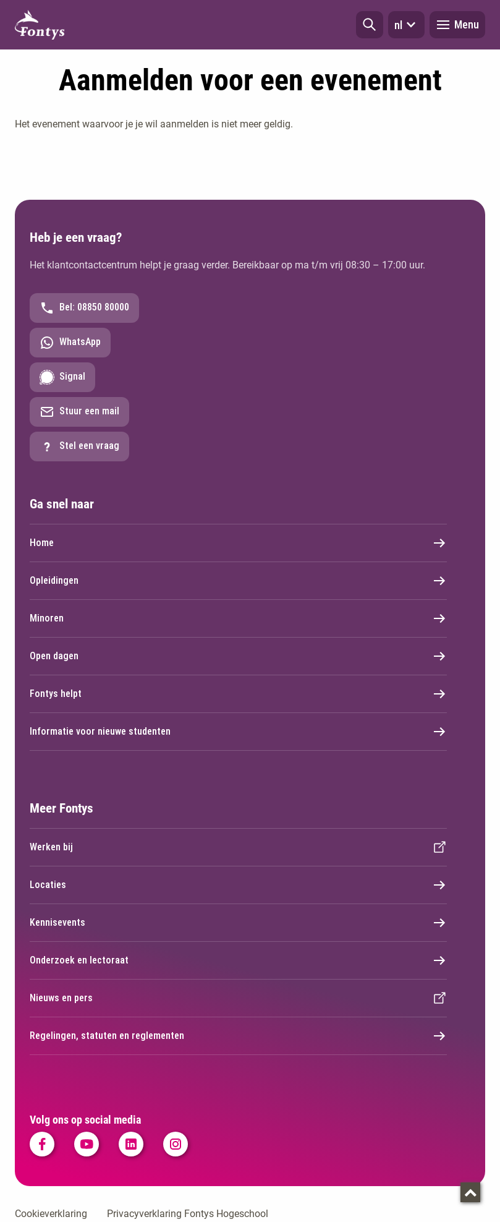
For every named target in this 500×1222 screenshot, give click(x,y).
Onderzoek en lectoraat (238, 960)
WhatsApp (70, 342)
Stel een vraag (79, 446)
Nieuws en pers (238, 998)
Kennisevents (238, 922)
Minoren (238, 618)
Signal (62, 377)
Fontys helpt (238, 693)
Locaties (238, 885)
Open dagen (238, 656)
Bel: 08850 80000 (84, 308)
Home (238, 543)
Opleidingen (238, 580)
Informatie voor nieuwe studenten (238, 731)
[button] (369, 24)
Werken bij (238, 847)
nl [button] (406, 24)
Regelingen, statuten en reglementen (238, 1035)
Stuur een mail (79, 411)
